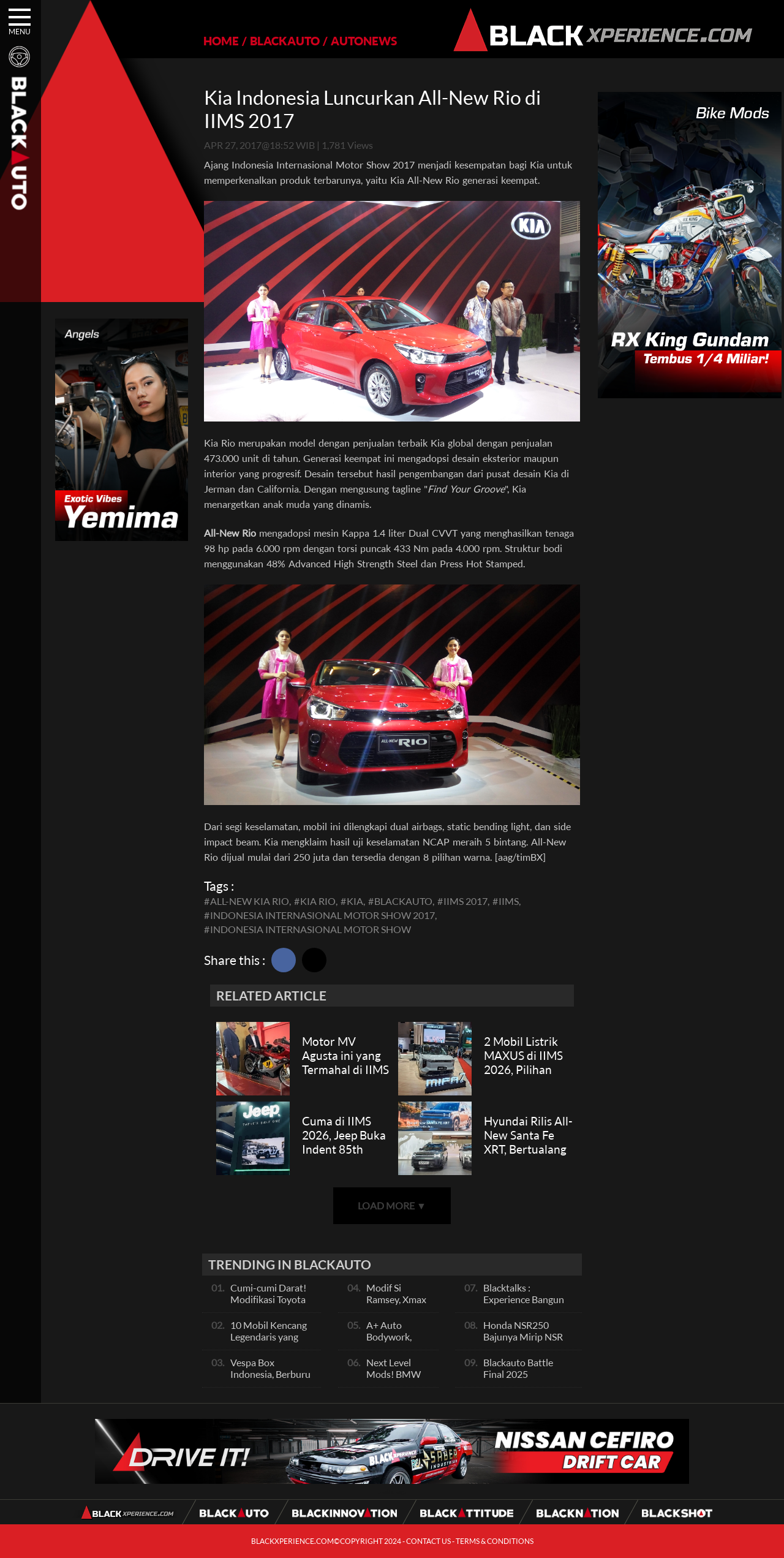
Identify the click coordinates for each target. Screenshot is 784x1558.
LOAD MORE (392, 1205)
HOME (221, 41)
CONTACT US (428, 1541)
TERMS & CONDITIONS (494, 1541)
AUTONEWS (364, 41)
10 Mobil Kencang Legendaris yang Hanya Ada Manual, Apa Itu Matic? (271, 1342)
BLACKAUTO (285, 41)
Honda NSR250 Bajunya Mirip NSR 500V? (523, 1336)
